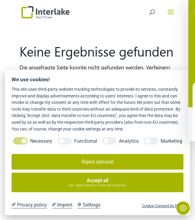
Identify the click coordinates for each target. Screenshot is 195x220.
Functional (85, 141)
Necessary (41, 141)
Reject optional (97, 162)
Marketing (171, 141)
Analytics (129, 141)
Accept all (97, 183)
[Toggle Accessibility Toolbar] (183, 208)
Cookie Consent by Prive (162, 206)
